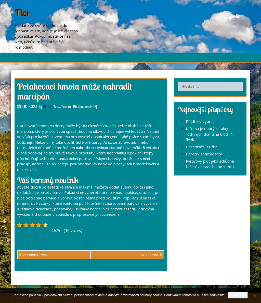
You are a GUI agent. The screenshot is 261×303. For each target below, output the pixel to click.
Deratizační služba (201, 146)
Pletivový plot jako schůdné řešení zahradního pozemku (210, 163)
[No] (254, 295)
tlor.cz (47, 106)
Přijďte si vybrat (200, 121)
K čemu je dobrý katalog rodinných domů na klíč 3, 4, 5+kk (210, 134)
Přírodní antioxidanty (204, 153)
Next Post (151, 254)
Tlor (22, 12)
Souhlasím (238, 295)
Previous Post (33, 254)
